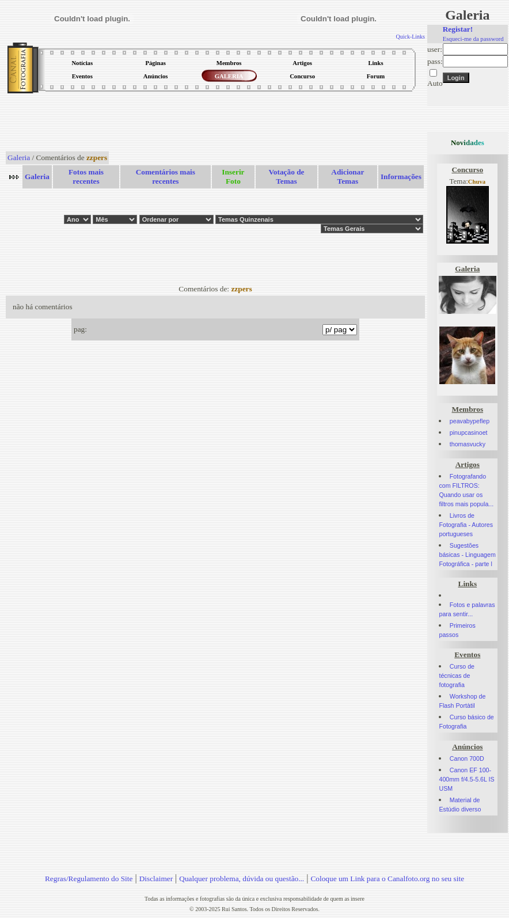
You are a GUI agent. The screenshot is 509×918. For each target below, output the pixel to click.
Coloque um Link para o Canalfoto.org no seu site (387, 878)
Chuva (476, 182)
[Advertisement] (215, 123)
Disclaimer (156, 878)
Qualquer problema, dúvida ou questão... (241, 878)
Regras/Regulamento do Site (89, 878)
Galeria (18, 157)
